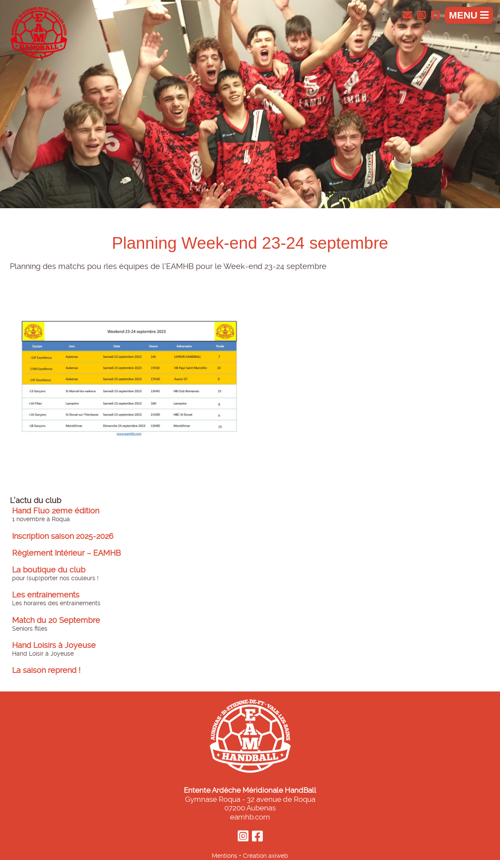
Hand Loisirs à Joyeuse (54, 645)
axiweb (278, 855)
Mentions (224, 855)
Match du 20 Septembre (56, 620)
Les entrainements (45, 595)
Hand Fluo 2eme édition (55, 511)
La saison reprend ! (46, 670)
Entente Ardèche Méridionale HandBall (250, 790)
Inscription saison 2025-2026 (62, 536)
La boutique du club (48, 570)
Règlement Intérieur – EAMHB (66, 553)
